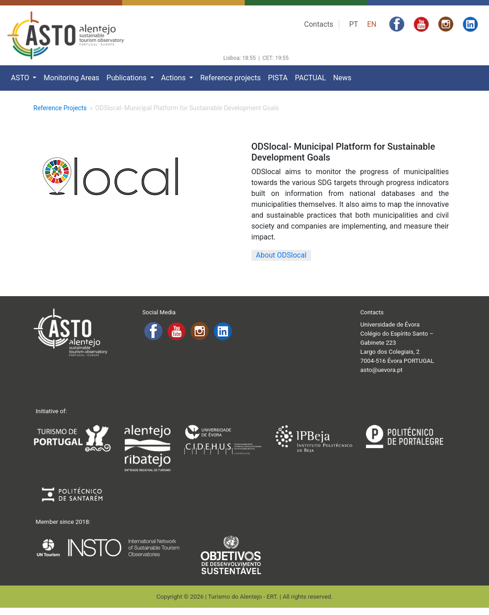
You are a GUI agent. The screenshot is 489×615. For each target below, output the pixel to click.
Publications (127, 77)
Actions (174, 77)
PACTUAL (310, 77)
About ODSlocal (281, 255)
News (342, 77)
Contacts (318, 24)
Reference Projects (60, 108)
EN (371, 24)
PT (353, 24)
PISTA (277, 77)
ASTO (21, 77)
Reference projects (230, 77)
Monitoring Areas (71, 77)
